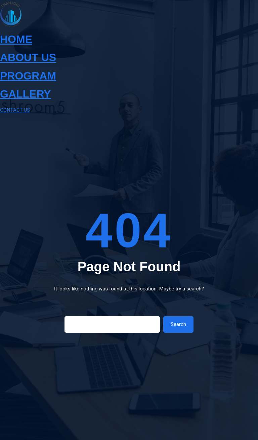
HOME (16, 39)
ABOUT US (28, 57)
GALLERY (25, 94)
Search (178, 324)
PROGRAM (28, 76)
